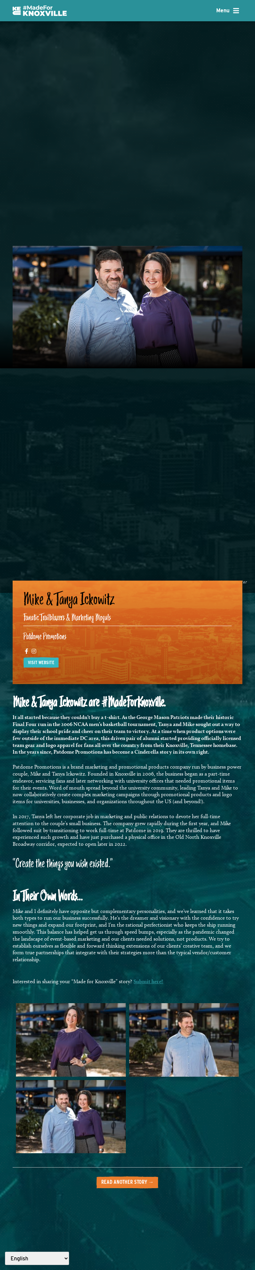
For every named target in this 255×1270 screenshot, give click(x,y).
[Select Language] (37, 1258)
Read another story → (127, 1182)
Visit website (41, 662)
